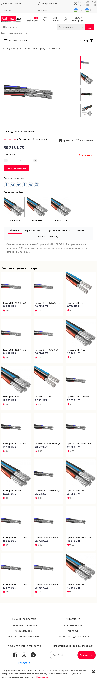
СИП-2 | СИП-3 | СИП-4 (28, 49)
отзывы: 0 (28, 139)
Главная (6, 49)
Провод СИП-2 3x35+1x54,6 (49, 49)
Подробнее (42, 676)
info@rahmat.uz (49, 3)
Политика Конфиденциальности (73, 636)
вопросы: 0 (42, 139)
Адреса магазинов (73, 625)
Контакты (42, 10)
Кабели (4, 33)
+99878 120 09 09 (13, 3)
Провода (10, 33)
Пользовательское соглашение (24, 636)
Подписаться (86, 655)
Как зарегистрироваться (24, 625)
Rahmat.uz (24, 663)
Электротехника (20, 33)
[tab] (15, 230)
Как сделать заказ (24, 630)
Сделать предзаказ (16, 168)
